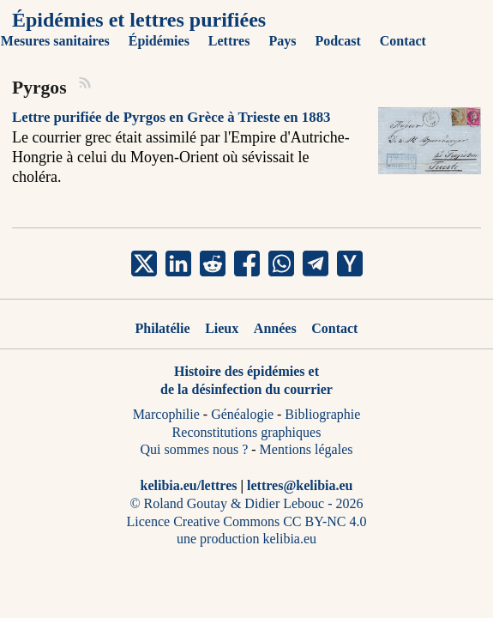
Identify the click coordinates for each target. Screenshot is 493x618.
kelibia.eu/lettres (188, 485)
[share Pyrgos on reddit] (212, 263)
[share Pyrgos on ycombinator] (350, 263)
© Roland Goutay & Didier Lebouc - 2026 (246, 503)
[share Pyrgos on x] (144, 263)
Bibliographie (322, 414)
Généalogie (242, 414)
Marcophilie (166, 414)
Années (275, 328)
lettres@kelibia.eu (299, 485)
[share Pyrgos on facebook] (247, 263)
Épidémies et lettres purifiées (139, 20)
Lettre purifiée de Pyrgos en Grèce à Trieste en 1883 (171, 117)
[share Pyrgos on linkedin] (178, 263)
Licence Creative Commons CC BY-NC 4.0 (247, 521)
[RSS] (85, 85)
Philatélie (162, 328)
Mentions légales (306, 449)
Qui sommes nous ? (195, 449)
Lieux (221, 328)
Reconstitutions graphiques (247, 432)
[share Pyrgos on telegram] (315, 263)
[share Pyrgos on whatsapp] (281, 263)
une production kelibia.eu (246, 538)
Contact (334, 328)
